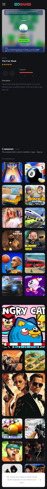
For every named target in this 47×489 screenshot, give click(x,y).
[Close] (40, 480)
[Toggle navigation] (4, 4)
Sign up (39, 152)
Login (33, 152)
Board (4, 58)
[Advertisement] (23, 119)
